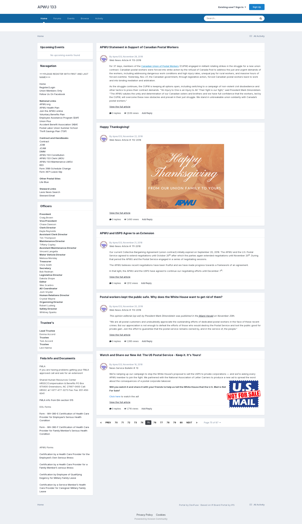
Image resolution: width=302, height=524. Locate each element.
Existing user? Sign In (232, 7)
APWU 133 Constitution (52, 155)
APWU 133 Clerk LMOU (52, 158)
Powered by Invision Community (151, 519)
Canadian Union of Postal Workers (160, 66)
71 (122, 422)
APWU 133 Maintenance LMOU (56, 161)
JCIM (42, 144)
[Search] (221, 18)
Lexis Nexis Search (50, 192)
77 (161, 422)
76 (154, 422)
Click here (114, 396)
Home (44, 20)
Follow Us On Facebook (52, 94)
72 (128, 422)
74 (142, 422)
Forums (57, 18)
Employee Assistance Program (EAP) (59, 117)
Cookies (161, 514)
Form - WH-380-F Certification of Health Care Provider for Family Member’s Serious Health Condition (64, 430)
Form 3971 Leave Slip (51, 171)
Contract (44, 141)
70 (116, 422)
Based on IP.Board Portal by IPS (218, 505)
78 (168, 422)
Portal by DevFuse (189, 505)
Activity (99, 18)
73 (135, 422)
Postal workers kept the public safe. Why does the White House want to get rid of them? (161, 297)
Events (71, 18)
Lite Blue (44, 182)
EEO (42, 165)
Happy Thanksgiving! (114, 127)
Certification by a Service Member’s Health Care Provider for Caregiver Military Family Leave (63, 488)
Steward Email (47, 195)
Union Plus (45, 121)
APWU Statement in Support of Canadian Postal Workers (139, 47)
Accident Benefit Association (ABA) (59, 124)
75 (148, 422)
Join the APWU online (51, 111)
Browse (85, 18)
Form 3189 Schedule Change (55, 168)
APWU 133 (46, 7)
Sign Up (257, 7)
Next (189, 422)
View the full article (119, 106)
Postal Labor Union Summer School (59, 128)
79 (174, 422)
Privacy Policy (145, 514)
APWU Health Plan (49, 107)
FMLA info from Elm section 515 (56, 400)
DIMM (42, 151)
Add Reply (147, 113)
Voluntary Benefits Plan (52, 114)
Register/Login (47, 87)
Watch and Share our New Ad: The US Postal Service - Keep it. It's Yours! (150, 355)
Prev (108, 422)
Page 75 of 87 (212, 422)
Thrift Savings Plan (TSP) (53, 131)
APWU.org (45, 104)
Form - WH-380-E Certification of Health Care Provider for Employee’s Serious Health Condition (64, 417)
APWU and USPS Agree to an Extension (127, 233)
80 (181, 422)
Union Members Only (51, 90)
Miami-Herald (205, 315)
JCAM (43, 148)
